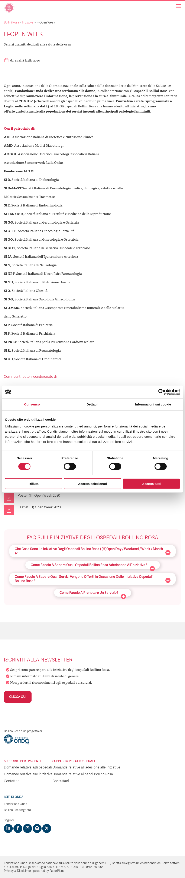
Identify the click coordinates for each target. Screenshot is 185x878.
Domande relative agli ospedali (28, 767)
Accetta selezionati (92, 483)
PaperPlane (57, 871)
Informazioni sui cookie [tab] (153, 404)
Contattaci (12, 781)
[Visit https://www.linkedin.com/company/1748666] (8, 828)
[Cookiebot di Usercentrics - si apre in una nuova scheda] (161, 392)
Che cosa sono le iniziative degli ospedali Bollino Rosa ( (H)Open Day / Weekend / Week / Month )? (93, 551)
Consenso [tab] (32, 404)
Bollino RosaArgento (17, 810)
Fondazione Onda (15, 804)
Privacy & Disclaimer (17, 871)
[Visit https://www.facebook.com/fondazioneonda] (18, 828)
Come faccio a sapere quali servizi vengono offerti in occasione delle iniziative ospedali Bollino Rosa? (93, 579)
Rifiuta (34, 483)
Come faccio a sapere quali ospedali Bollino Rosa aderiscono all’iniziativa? (93, 566)
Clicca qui (17, 697)
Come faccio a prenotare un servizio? (92, 594)
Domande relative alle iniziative (28, 774)
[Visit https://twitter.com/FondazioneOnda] (46, 828)
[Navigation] (178, 6)
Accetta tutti (151, 483)
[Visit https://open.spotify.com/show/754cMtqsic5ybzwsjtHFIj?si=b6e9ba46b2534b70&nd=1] (37, 828)
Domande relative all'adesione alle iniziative (86, 767)
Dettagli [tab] (92, 404)
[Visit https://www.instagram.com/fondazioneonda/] (27, 828)
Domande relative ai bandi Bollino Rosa (82, 774)
